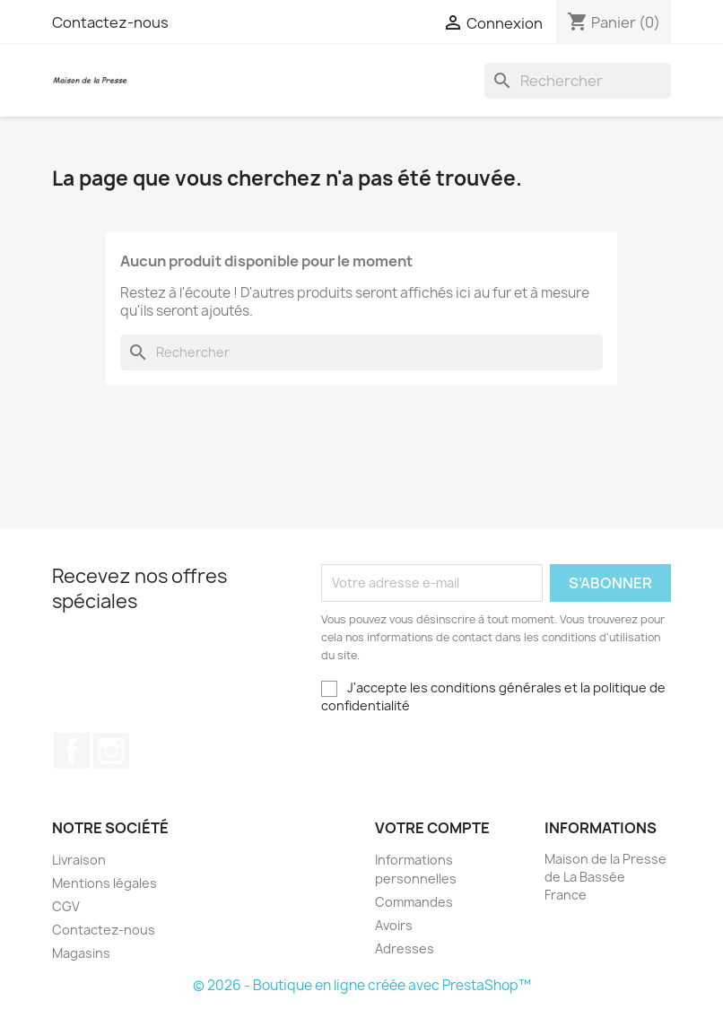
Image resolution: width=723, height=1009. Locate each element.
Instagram (111, 751)
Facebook (72, 751)
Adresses (404, 948)
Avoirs (394, 925)
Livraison (79, 859)
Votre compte (432, 828)
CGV (66, 906)
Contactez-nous (110, 22)
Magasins (81, 952)
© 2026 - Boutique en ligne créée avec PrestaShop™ (362, 985)
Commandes (414, 901)
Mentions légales (104, 883)
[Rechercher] (577, 81)
